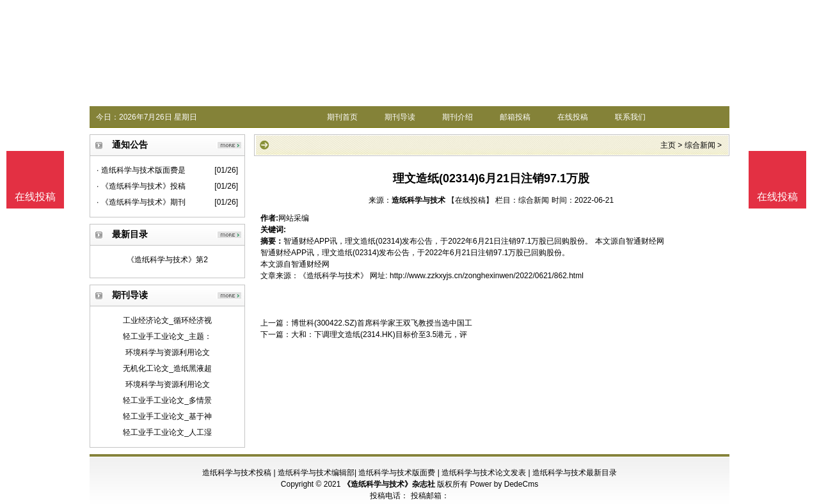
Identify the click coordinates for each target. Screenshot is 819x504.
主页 (668, 145)
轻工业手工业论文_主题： (167, 336)
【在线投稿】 (470, 200)
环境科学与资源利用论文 (167, 352)
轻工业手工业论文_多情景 (167, 400)
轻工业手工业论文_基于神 (167, 416)
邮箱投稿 (515, 117)
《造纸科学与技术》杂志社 (389, 484)
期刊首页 (342, 117)
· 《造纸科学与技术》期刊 (141, 202)
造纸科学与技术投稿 (236, 472)
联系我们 (630, 117)
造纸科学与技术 (418, 200)
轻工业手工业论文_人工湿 (167, 432)
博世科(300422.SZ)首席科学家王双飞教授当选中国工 (381, 323)
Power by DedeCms (504, 484)
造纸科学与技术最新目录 (574, 472)
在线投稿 (572, 117)
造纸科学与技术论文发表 (483, 472)
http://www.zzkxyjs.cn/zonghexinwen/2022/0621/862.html (487, 275)
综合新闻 (700, 145)
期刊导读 (400, 117)
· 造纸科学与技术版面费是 (141, 170)
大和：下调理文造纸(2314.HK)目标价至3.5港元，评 (379, 334)
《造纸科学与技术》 (333, 275)
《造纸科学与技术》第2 (167, 259)
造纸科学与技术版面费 (396, 472)
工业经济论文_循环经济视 (167, 320)
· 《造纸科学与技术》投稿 (141, 186)
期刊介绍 (457, 117)
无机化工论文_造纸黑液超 (167, 368)
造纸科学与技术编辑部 (316, 472)
